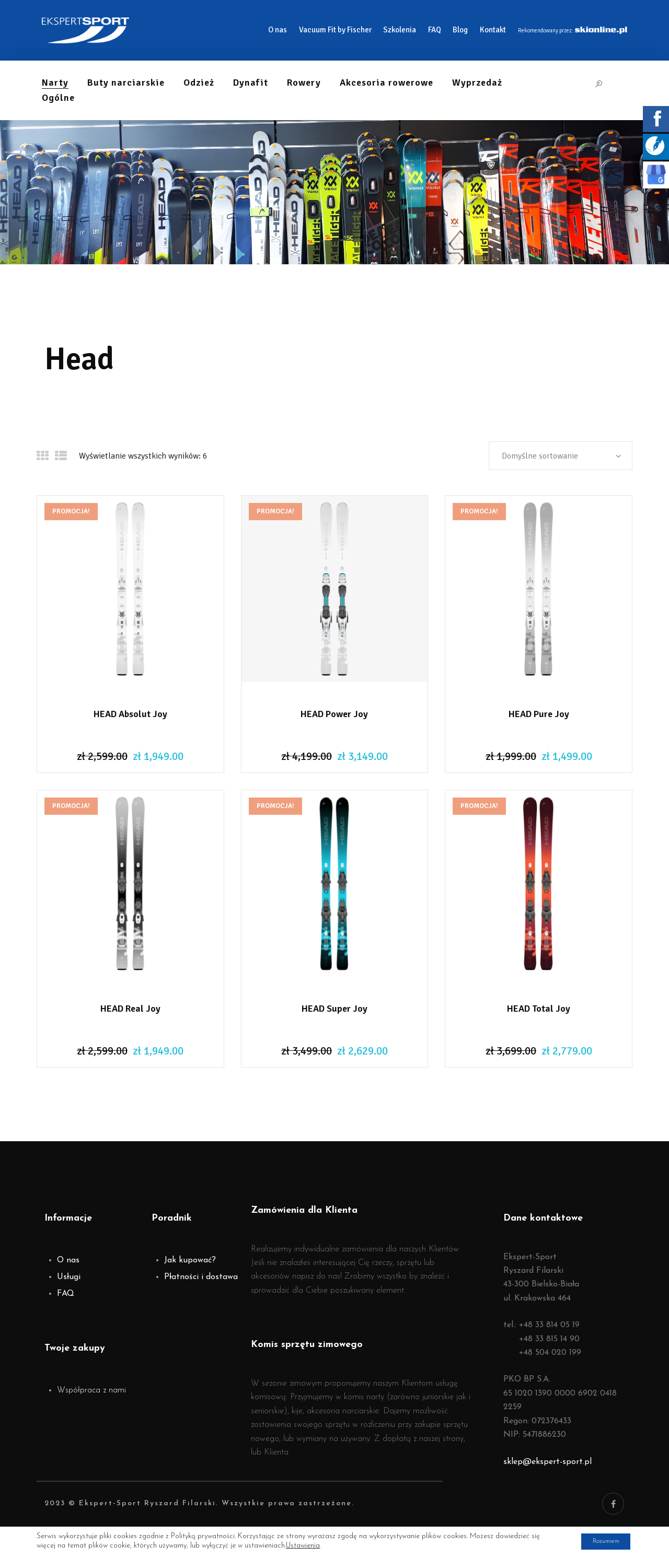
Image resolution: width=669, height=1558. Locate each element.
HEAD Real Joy (130, 1008)
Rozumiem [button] (598, 1541)
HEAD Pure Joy (539, 714)
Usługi (68, 1277)
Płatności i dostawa (201, 1277)
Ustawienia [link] (303, 1546)
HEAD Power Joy (334, 714)
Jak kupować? (190, 1260)
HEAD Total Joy (538, 1008)
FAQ (65, 1294)
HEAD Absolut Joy (130, 714)
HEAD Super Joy (334, 1008)
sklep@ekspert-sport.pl (547, 1462)
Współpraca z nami (91, 1390)
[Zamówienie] (560, 455)
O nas (68, 1260)
